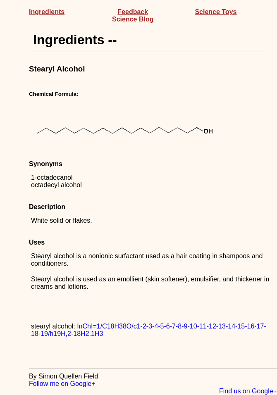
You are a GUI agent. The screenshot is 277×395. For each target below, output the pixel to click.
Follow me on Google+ (62, 383)
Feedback (132, 11)
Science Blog (132, 19)
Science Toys (215, 11)
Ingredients (46, 11)
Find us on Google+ (248, 391)
